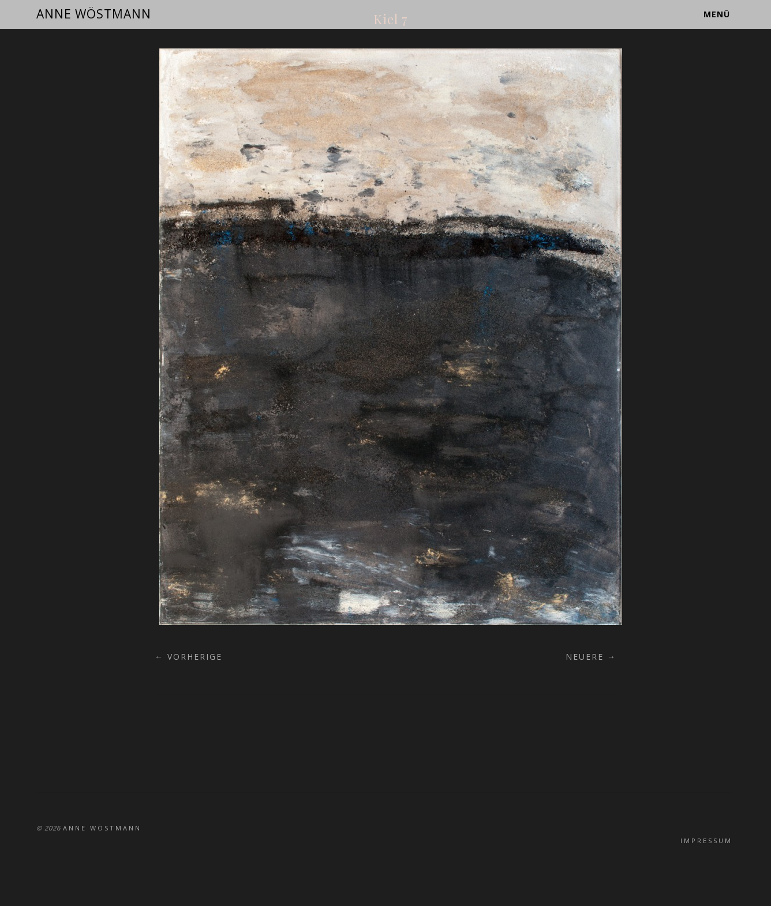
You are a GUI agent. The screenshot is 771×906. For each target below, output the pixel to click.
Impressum (706, 840)
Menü (716, 14)
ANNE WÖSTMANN (93, 14)
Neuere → (591, 656)
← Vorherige (188, 656)
